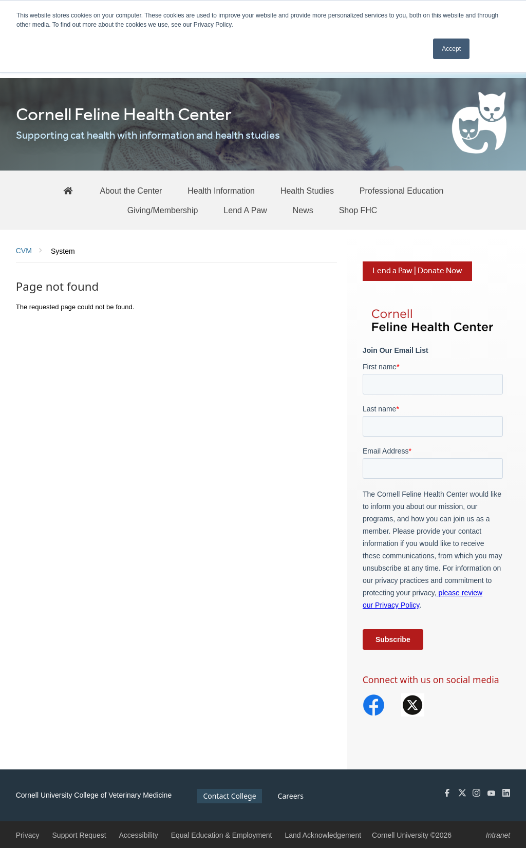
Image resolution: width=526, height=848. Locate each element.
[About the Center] (130, 190)
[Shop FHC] (358, 210)
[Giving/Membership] (162, 210)
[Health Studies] (307, 190)
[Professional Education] (401, 190)
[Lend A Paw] (245, 210)
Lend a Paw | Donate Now (417, 271)
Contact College (229, 796)
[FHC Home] (68, 190)
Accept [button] (451, 48)
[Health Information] (221, 190)
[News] (303, 210)
